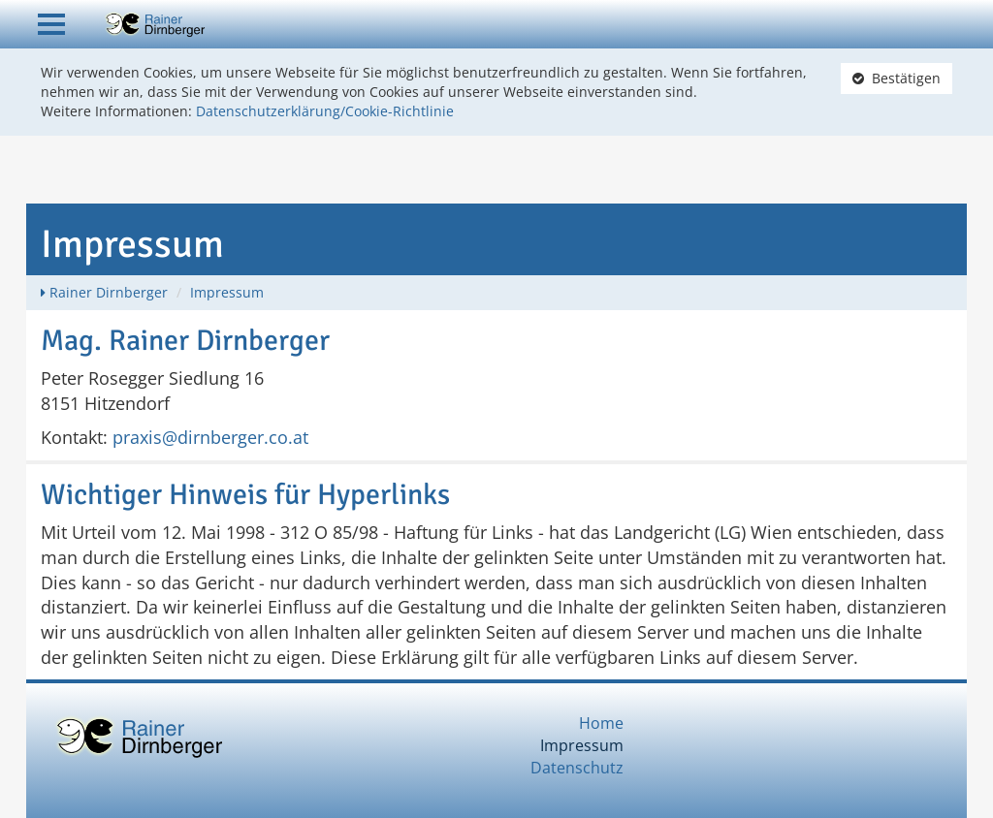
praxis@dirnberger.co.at (210, 437)
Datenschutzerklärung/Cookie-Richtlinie (325, 111)
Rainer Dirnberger (108, 292)
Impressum (227, 292)
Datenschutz (577, 767)
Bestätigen (896, 78)
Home (601, 723)
